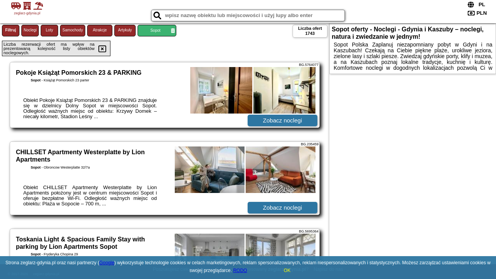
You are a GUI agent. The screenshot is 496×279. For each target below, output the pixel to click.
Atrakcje (100, 30)
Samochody (72, 30)
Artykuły (125, 30)
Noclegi (30, 30)
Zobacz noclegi (282, 120)
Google (106, 262)
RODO (240, 270)
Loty (49, 30)
